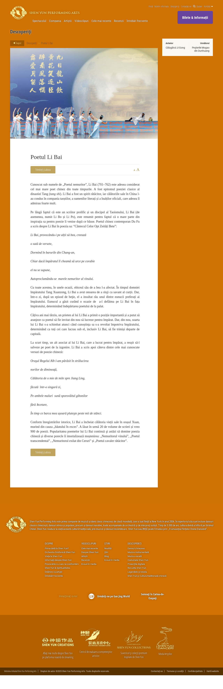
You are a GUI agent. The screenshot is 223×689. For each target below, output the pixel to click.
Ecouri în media (88, 577)
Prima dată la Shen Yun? (57, 562)
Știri (107, 557)
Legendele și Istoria (137, 585)
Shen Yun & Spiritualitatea (57, 581)
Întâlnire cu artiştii (53, 585)
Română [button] (208, 6)
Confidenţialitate (195, 685)
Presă (151, 6)
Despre (49, 557)
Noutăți (108, 562)
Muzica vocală (135, 569)
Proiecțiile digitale (136, 577)
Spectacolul (39, 20)
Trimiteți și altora (43, 169)
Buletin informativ (162, 6)
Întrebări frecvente (137, 20)
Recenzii (119, 20)
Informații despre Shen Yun (58, 573)
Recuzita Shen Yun (137, 581)
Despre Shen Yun (89, 565)
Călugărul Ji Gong (175, 47)
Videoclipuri (82, 20)
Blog (106, 569)
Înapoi (16, 43)
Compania (55, 20)
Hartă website (213, 685)
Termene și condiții (175, 685)
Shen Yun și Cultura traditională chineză (147, 589)
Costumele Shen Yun (138, 573)
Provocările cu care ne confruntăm (62, 577)
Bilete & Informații (195, 17)
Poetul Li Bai (47, 43)
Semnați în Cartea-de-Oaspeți (152, 610)
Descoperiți (175, 6)
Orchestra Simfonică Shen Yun (60, 565)
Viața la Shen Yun (53, 569)
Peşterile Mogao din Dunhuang (201, 49)
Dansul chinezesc (136, 562)
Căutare (197, 6)
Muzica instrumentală (138, 565)
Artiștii (68, 20)
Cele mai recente (101, 20)
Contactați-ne (186, 6)
